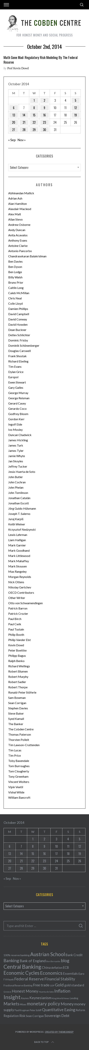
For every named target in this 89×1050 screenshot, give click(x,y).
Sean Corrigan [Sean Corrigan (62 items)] (35, 1016)
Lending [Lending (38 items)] (74, 998)
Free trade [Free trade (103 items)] (41, 985)
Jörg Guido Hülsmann (22, 508)
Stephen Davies (18, 708)
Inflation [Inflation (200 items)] (62, 991)
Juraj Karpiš (15, 519)
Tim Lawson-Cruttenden (24, 745)
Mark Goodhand (19, 550)
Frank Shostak (17, 356)
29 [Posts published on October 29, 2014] (34, 129)
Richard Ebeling (18, 361)
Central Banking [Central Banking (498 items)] (22, 966)
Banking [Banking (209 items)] (11, 960)
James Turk (15, 445)
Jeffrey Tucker (17, 466)
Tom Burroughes (19, 766)
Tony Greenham (18, 776)
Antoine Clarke (18, 245)
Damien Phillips (18, 308)
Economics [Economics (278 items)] (51, 973)
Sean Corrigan (17, 703)
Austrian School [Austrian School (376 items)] (47, 954)
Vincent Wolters (18, 781)
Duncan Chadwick (19, 435)
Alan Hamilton (17, 203)
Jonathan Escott (18, 503)
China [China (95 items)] (46, 967)
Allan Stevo (15, 219)
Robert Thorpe (18, 687)
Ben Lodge (15, 272)
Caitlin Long (16, 287)
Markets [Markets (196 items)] (11, 1003)
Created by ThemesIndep (59, 1032)
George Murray (18, 393)
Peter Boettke (17, 650)
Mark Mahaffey (18, 561)
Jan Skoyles (15, 461)
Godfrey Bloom (18, 414)
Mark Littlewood (19, 555)
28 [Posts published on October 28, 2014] (23, 129)
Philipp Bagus (17, 655)
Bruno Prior (15, 282)
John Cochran (17, 482)
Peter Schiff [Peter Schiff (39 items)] (35, 1010)
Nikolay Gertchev (19, 587)
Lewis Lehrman (17, 534)
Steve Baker (16, 713)
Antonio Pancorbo (20, 251)
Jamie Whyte (16, 456)
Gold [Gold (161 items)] (59, 984)
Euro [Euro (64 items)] (81, 973)
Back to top (44, 1042)
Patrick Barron (17, 608)
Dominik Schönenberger (23, 345)
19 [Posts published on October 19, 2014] (75, 115)
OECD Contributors (21, 592)
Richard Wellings (19, 666)
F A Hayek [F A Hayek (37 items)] (9, 979)
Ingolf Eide (15, 424)
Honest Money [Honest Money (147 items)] (25, 991)
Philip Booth (16, 634)
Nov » (21, 140)
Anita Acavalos (18, 235)
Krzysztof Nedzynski (22, 529)
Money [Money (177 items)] (67, 1003)
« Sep (12, 140)
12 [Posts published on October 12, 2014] (75, 107)
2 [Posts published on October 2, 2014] (44, 100)
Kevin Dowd (16, 645)
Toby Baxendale (18, 760)
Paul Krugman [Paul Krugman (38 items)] (22, 1010)
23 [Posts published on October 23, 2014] (44, 122)
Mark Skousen (17, 566)
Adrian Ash (15, 198)
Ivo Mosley (15, 429)
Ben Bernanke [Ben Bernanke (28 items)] (53, 961)
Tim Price (14, 755)
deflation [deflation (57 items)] (56, 967)
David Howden (18, 324)
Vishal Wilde (16, 792)
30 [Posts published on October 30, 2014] (44, 129)
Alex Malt (14, 214)
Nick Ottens (16, 582)
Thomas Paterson (19, 734)
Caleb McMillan (18, 293)
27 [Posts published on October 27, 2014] (13, 129)
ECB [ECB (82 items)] (66, 967)
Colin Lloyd (15, 303)
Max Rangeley (17, 571)
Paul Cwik (14, 624)
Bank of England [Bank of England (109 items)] (33, 961)
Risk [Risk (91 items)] (22, 1016)
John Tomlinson (18, 492)
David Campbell (18, 314)
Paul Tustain (16, 629)
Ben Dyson (15, 266)
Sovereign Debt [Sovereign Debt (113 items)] (57, 1015)
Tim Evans (15, 366)
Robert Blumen (18, 671)
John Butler (15, 477)
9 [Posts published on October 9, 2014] (44, 107)
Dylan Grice (15, 372)
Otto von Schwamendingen (25, 603)
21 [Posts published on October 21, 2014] (24, 122)
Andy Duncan (16, 230)
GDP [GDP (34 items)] (52, 985)
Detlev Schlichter (19, 335)
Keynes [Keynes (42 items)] (25, 998)
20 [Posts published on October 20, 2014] (13, 122)
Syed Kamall (16, 718)
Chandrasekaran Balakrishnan (27, 256)
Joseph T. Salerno (19, 513)
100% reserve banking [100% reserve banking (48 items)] (17, 955)
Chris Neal (15, 298)
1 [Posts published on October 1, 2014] (34, 100)
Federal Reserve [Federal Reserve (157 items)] (29, 978)
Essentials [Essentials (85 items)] (70, 973)
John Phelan (15, 487)
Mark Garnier (17, 545)
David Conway (17, 319)
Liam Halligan (17, 540)
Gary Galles (15, 387)
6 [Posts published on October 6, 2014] (13, 107)
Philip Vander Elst (19, 640)
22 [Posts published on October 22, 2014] (34, 122)
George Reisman (18, 398)
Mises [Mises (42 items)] (23, 1004)
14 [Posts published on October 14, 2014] (23, 115)
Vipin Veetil (15, 787)
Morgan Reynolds (19, 576)
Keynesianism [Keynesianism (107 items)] (40, 998)
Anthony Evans (17, 240)
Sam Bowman (17, 697)
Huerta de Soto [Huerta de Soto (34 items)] (46, 991)
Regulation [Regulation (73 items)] (11, 1016)
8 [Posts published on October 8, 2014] (34, 107)
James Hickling (18, 440)
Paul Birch (14, 619)
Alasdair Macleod (19, 209)
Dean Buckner (17, 329)
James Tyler (16, 450)
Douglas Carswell (19, 351)
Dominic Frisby (18, 340)
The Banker (15, 724)
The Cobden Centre (21, 729)
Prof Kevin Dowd (18, 68)
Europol (13, 377)
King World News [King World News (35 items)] (60, 998)
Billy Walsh (15, 277)
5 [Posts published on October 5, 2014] (75, 100)
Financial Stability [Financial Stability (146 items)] (59, 978)
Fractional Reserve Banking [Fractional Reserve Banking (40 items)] (18, 985)
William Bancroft (19, 797)
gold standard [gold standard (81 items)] (74, 985)
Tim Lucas (14, 750)
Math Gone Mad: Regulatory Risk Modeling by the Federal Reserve (41, 59)
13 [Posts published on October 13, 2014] (13, 115)
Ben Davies (15, 261)
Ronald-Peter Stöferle (22, 692)
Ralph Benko (16, 661)
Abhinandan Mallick (21, 193)
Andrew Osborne (19, 224)
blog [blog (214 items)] (65, 960)
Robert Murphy (18, 676)
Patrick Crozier (18, 613)
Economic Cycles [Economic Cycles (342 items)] (22, 973)
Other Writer (16, 598)
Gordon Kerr (16, 419)
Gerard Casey (17, 403)
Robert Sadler (17, 682)
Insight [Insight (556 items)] (12, 997)
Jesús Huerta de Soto (21, 471)
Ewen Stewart (17, 382)
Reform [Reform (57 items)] (80, 1010)
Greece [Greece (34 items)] (7, 991)
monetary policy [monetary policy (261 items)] (43, 1003)
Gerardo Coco (17, 408)
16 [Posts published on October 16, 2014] (44, 115)
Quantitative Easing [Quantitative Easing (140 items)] (58, 1009)
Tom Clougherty (18, 771)
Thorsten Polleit (18, 739)
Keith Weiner (16, 524)
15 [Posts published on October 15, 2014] (34, 115)
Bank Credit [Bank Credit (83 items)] (74, 955)
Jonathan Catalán (19, 498)
